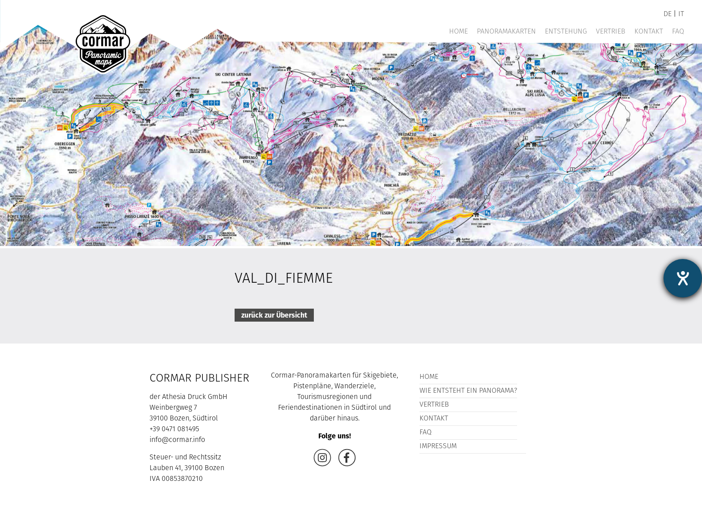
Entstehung (566, 31)
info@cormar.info (177, 440)
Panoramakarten (506, 31)
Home (458, 31)
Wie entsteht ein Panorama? (468, 391)
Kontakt (648, 31)
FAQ (678, 31)
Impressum (438, 446)
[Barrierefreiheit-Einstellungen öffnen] (682, 278)
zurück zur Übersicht (274, 315)
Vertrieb (610, 31)
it (681, 14)
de (667, 14)
